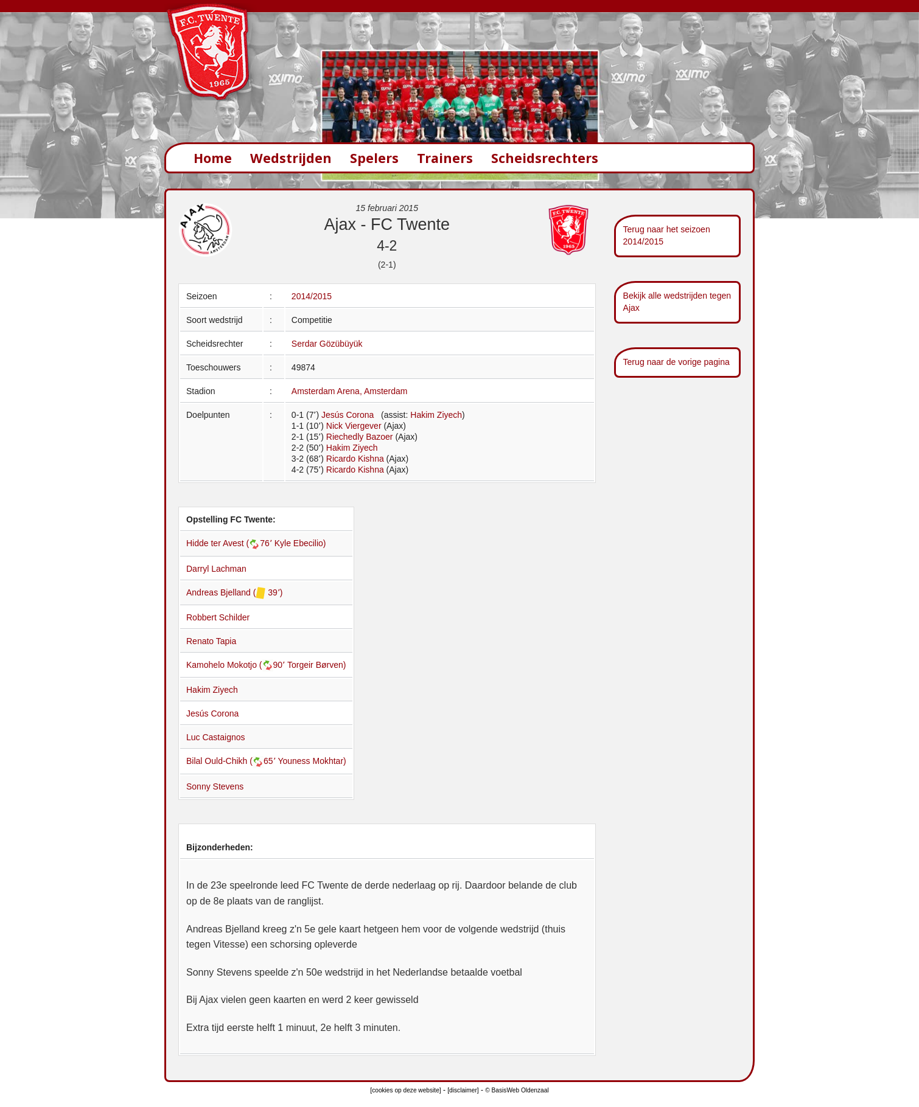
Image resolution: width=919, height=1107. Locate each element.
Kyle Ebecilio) (300, 543)
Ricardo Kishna (355, 458)
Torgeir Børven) (316, 665)
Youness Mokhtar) (312, 761)
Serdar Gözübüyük (327, 344)
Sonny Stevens (214, 786)
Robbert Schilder (218, 617)
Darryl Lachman (216, 569)
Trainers (445, 158)
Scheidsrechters (544, 158)
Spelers (374, 158)
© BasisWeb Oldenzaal (516, 1090)
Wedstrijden (291, 158)
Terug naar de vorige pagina (676, 362)
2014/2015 (312, 296)
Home (213, 158)
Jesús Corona (347, 415)
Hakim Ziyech (436, 415)
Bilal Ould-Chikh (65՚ (232, 761)
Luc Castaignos (215, 737)
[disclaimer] (462, 1090)
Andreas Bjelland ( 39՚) (234, 592)
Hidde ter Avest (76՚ (230, 543)
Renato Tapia (211, 641)
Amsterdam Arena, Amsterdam (350, 391)
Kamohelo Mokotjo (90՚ (236, 665)
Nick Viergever (354, 426)
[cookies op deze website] (405, 1090)
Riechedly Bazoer (359, 437)
